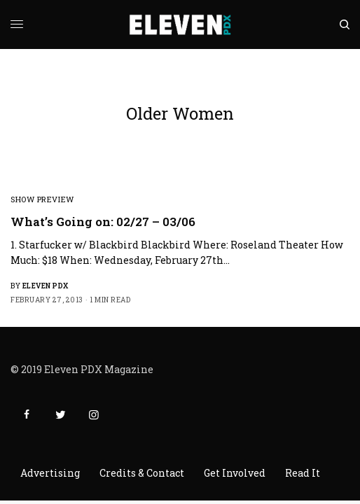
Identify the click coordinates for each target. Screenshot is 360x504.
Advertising (50, 472)
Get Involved (234, 472)
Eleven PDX (45, 285)
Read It (302, 472)
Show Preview (42, 199)
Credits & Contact (141, 472)
